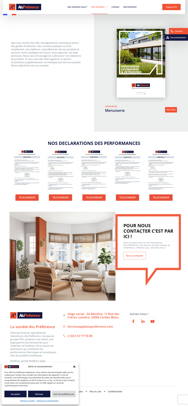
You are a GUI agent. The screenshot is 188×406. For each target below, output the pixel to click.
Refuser (39, 394)
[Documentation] (167, 37)
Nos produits (99, 7)
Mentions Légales (27, 401)
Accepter (15, 394)
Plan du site (95, 391)
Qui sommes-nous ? (77, 6)
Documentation (178, 37)
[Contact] (172, 31)
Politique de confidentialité (47, 401)
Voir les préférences (63, 394)
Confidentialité (115, 391)
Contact (115, 6)
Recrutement (130, 6)
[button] (74, 366)
